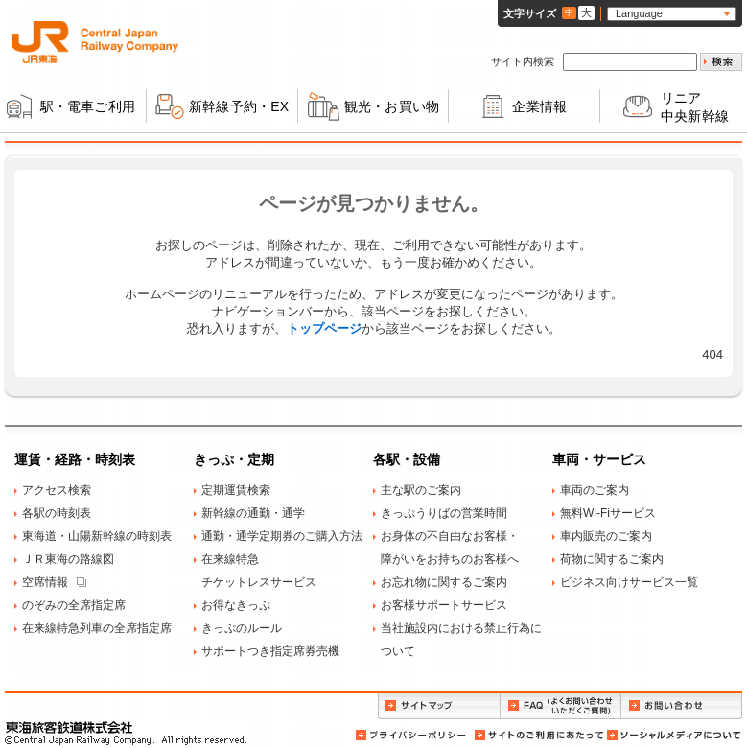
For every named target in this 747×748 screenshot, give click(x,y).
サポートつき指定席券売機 (270, 651)
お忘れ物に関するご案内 (444, 582)
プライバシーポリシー (412, 735)
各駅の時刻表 (56, 513)
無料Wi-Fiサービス (608, 513)
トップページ (324, 328)
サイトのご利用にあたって (538, 735)
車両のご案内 (594, 490)
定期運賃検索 (235, 490)
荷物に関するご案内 (612, 559)
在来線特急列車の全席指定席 (97, 628)
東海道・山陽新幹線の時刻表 (97, 536)
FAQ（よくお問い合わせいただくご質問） (560, 706)
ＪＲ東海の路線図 (68, 559)
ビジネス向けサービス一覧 (629, 582)
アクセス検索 (56, 490)
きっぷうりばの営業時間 (444, 513)
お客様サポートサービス (444, 605)
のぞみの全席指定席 (74, 605)
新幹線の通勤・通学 (253, 513)
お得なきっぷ (235, 605)
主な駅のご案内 (421, 490)
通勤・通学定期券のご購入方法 (281, 536)
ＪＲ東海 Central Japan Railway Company (95, 42)
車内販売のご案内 (606, 536)
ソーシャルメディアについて (673, 735)
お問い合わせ (681, 706)
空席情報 (45, 582)
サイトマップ (439, 706)
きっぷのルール (241, 628)
